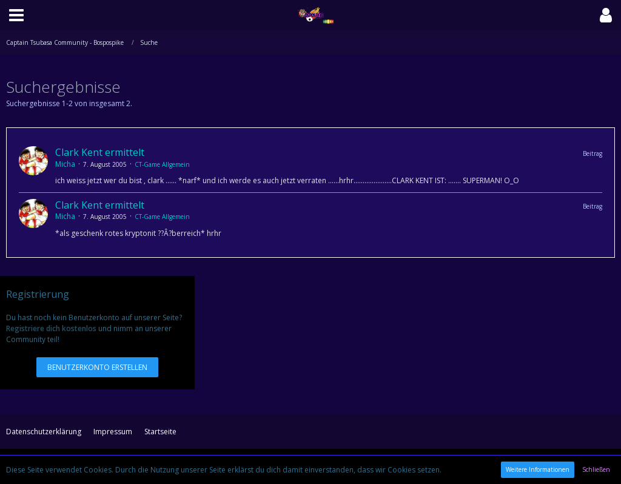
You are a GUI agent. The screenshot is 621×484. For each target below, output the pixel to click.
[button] (16, 15)
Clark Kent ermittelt (99, 152)
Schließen (596, 469)
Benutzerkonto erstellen (97, 367)
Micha (65, 164)
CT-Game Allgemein (162, 164)
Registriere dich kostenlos (51, 328)
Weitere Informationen (537, 469)
